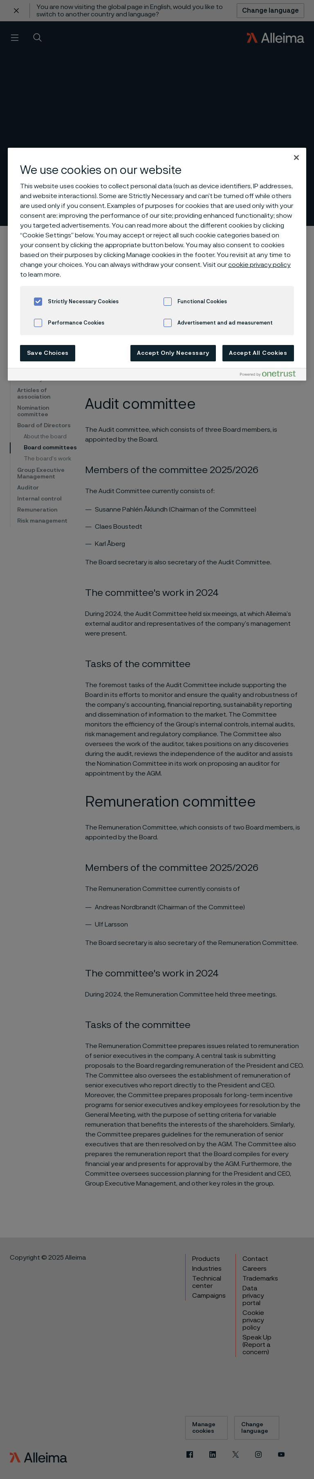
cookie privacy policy (259, 265)
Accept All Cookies (258, 353)
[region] (157, 264)
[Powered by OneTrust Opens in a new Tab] (271, 375)
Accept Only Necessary (173, 353)
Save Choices (48, 353)
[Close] (296, 158)
